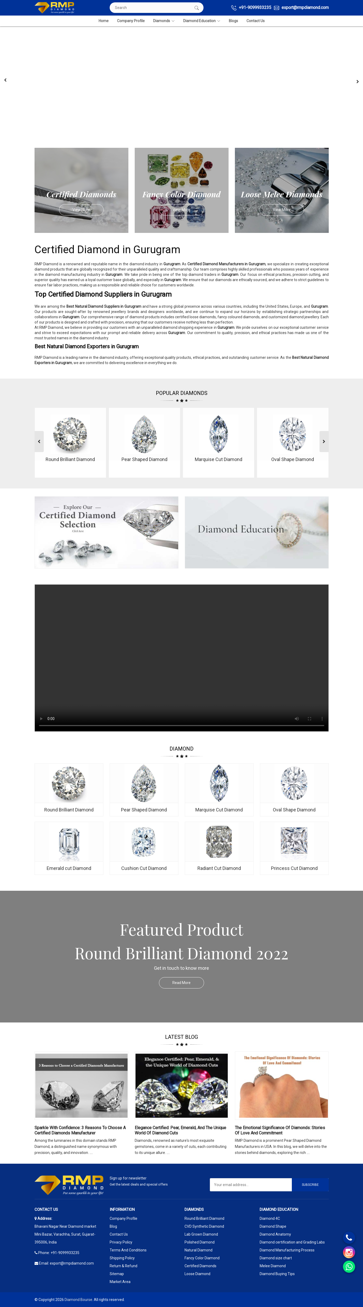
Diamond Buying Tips (277, 1274)
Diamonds (164, 21)
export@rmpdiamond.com (301, 8)
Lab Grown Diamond (201, 1234)
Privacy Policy (121, 1242)
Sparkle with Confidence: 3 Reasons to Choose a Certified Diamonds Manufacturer (80, 1130)
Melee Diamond (273, 1266)
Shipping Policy (122, 1258)
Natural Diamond (198, 1250)
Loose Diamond (197, 1274)
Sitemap (117, 1274)
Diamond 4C (270, 1218)
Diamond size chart (276, 1258)
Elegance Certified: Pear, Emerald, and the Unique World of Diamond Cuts (180, 1130)
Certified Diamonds (200, 1266)
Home (104, 21)
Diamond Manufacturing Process (287, 1250)
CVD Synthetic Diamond (204, 1226)
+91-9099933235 (251, 8)
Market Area (120, 1282)
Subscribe (310, 1185)
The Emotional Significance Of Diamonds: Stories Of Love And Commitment (280, 1130)
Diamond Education (201, 21)
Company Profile (131, 21)
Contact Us (255, 21)
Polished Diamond (200, 1242)
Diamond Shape (273, 1226)
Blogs (233, 21)
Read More (188, 982)
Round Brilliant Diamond (204, 1218)
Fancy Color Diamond (202, 1258)
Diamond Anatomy (275, 1234)
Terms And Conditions (128, 1250)
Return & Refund (123, 1266)
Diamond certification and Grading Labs (292, 1242)
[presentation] (5, 80)
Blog (113, 1226)
